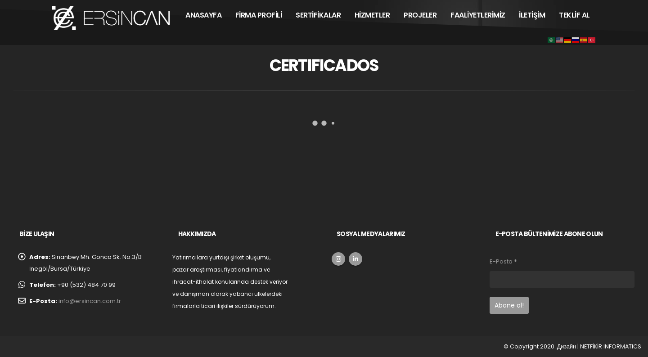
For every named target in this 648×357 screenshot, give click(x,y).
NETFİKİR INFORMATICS (610, 346)
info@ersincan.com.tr (89, 301)
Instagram (338, 259)
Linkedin (355, 259)
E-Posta (503, 261)
